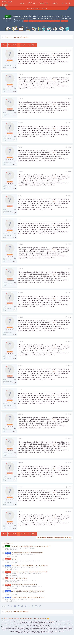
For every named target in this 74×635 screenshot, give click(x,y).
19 (15, 45)
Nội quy (16, 618)
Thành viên (43, 3)
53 (29, 45)
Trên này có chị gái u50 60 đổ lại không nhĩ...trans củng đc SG (28, 546)
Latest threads (7, 543)
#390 (69, 268)
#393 (69, 341)
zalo (54, 55)
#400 (69, 511)
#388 (69, 220)
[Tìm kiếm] (70, 3)
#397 (69, 438)
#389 (69, 244)
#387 (69, 195)
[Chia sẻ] (66, 50)
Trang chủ (43, 618)
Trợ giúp (36, 618)
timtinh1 (10, 21)
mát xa (26, 21)
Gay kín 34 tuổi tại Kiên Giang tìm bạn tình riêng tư (24, 597)
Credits (55, 3)
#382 (69, 74)
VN (5, 618)
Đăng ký (44, 8)
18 (13, 45)
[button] (36, 3)
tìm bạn (52, 621)
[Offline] (6, 51)
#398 (69, 462)
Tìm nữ (10, 559)
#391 (69, 293)
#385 (69, 147)
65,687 (14, 67)
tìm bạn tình (64, 21)
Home (22, 3)
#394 (69, 365)
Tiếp (33, 45)
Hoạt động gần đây (33, 8)
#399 (69, 487)
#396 (69, 414)
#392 (69, 317)
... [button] (10, 45)
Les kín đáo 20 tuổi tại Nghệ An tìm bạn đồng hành (24, 591)
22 (24, 45)
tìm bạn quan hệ (55, 21)
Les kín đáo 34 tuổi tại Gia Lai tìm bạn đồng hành (24, 553)
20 (18, 45)
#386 (69, 171)
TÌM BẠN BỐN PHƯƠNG (11, 550)
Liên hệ (11, 618)
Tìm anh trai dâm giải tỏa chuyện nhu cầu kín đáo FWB (26, 572)
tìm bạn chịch (45, 21)
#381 (70, 50)
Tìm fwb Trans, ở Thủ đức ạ (16, 578)
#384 (69, 123)
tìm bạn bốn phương (35, 21)
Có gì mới (31, 3)
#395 (69, 390)
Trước (4, 45)
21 (21, 45)
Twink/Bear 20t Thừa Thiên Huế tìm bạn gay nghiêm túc (26, 565)
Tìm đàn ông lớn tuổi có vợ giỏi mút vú (21, 585)
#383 (69, 98)
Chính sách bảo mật (26, 618)
